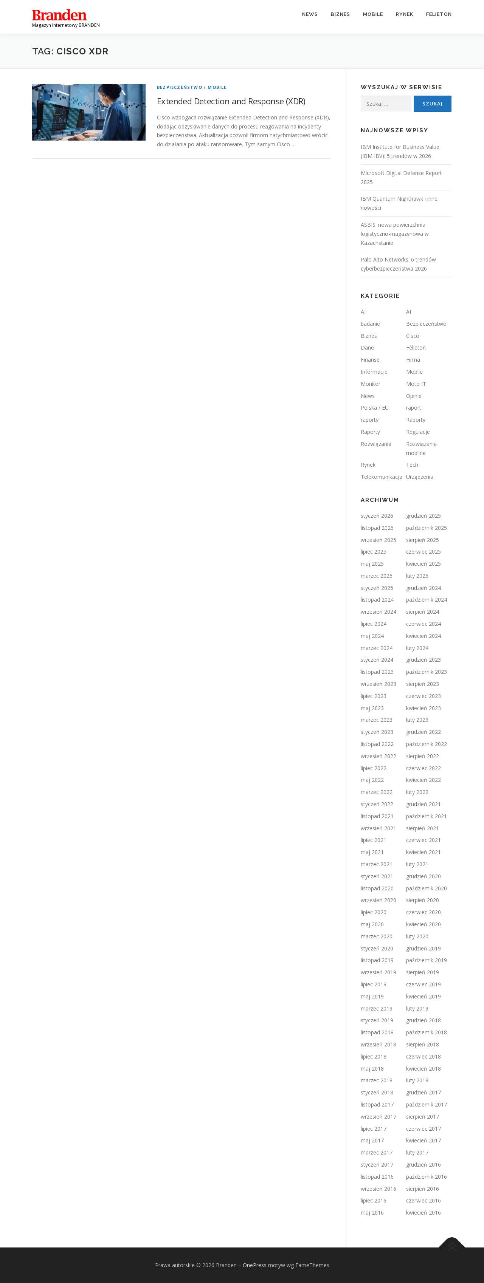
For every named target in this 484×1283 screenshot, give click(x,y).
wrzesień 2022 (378, 756)
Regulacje (418, 431)
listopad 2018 (377, 1032)
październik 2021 (426, 816)
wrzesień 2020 (378, 900)
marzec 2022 (376, 791)
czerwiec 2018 (423, 1056)
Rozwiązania (376, 443)
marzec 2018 (376, 1080)
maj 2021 (372, 852)
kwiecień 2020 (423, 924)
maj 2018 (372, 1068)
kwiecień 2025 (423, 563)
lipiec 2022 (373, 768)
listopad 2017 (377, 1104)
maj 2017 (372, 1140)
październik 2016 (426, 1176)
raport (413, 407)
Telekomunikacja (381, 476)
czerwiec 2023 (423, 696)
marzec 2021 (376, 864)
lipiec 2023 (373, 696)
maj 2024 (372, 635)
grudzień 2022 (423, 731)
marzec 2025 (376, 575)
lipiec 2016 (373, 1200)
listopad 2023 (377, 671)
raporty (370, 419)
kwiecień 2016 (423, 1212)
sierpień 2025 (422, 539)
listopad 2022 (377, 744)
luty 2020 (417, 936)
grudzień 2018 (423, 1020)
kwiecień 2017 (423, 1140)
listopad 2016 (377, 1176)
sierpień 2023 (422, 683)
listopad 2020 (377, 888)
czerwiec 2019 (423, 984)
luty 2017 (417, 1152)
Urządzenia (419, 476)
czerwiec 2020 (423, 912)
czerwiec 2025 (423, 551)
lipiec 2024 (373, 623)
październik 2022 (426, 744)
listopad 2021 (377, 816)
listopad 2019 (377, 960)
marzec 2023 (376, 719)
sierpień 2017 (422, 1116)
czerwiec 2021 (423, 839)
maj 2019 (372, 996)
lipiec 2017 (373, 1128)
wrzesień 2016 (378, 1188)
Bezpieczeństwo (179, 87)
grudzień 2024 (423, 587)
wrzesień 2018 (378, 1044)
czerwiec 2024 (423, 623)
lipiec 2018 (373, 1056)
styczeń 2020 (377, 948)
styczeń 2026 (377, 515)
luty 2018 (417, 1080)
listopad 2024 (377, 599)
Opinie (414, 395)
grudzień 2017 (423, 1092)
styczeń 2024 (377, 659)
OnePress (255, 1265)
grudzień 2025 (423, 515)
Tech (412, 464)
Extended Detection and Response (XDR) (231, 101)
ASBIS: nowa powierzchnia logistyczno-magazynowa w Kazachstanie (395, 233)
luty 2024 (417, 648)
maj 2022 (372, 779)
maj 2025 (372, 563)
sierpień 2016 (422, 1188)
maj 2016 (372, 1212)
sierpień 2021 (422, 828)
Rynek (404, 14)
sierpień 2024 (422, 611)
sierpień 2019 (422, 972)
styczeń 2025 (377, 587)
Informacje (374, 371)
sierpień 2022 (422, 756)
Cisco (412, 335)
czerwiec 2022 (423, 768)
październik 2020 (426, 888)
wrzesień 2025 (378, 539)
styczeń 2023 (377, 731)
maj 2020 (372, 924)
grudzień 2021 (423, 804)
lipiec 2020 (373, 912)
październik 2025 (426, 527)
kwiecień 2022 (423, 779)
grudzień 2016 (423, 1164)
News (310, 14)
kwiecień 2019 (423, 996)
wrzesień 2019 (378, 972)
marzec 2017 (376, 1152)
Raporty (415, 419)
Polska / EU (375, 407)
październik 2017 (426, 1104)
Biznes (340, 14)
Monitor (370, 383)
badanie (370, 323)
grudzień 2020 (423, 876)
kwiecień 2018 (423, 1068)
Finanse (370, 359)
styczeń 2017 (377, 1164)
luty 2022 (417, 791)
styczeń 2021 (377, 876)
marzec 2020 (376, 936)
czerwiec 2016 (423, 1200)
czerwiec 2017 (423, 1128)
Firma (413, 359)
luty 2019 (417, 1008)
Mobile (373, 14)
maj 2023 (372, 708)
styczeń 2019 (377, 1020)
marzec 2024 (376, 648)
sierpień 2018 (422, 1044)
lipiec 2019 (373, 984)
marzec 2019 (376, 1008)
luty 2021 (417, 864)
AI (363, 311)
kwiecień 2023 (423, 708)
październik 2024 (426, 599)
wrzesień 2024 (378, 611)
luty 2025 (417, 575)
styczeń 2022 (377, 804)
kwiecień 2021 (423, 852)
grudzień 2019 (423, 948)
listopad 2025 (377, 527)
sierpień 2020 (422, 900)
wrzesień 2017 (378, 1116)
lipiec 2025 (373, 551)
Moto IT (416, 383)
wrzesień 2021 (378, 828)
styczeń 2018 (377, 1092)
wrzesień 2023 (378, 683)
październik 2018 (426, 1032)
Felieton (439, 14)
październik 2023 (426, 671)
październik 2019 (426, 960)
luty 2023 (417, 719)
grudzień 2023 (423, 659)
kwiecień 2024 (423, 635)
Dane (367, 347)
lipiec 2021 (373, 839)
